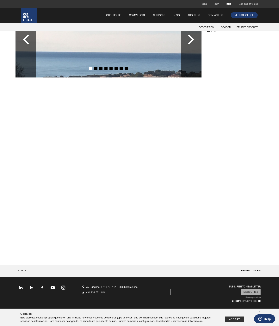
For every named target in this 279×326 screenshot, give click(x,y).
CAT (216, 4)
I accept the (244, 301)
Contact (23, 271)
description (206, 27)
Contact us (215, 15)
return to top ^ (251, 271)
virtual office (244, 15)
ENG (228, 4)
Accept (234, 319)
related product (247, 27)
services (159, 15)
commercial (137, 15)
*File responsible (253, 298)
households (112, 15)
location (225, 27)
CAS (204, 4)
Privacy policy (250, 301)
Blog (176, 15)
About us (194, 15)
